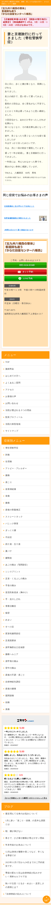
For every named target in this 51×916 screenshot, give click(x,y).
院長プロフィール (14, 417)
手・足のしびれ (13, 599)
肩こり (8, 482)
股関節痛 (9, 695)
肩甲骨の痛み (11, 661)
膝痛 (7, 503)
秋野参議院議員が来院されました (17, 218)
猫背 (7, 613)
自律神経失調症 (13, 682)
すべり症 (9, 627)
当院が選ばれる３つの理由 (18, 410)
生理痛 (8, 461)
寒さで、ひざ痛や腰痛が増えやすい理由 (24, 838)
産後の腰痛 (10, 689)
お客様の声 (10, 396)
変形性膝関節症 (13, 633)
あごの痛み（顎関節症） (17, 565)
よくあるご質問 (13, 383)
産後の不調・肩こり (15, 675)
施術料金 (9, 369)
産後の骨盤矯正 (13, 510)
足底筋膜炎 (10, 640)
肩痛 (7, 709)
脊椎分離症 (10, 606)
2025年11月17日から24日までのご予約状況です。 (25, 864)
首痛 (7, 496)
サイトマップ (11, 431)
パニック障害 (11, 523)
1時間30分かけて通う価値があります (19, 230)
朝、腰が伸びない (14, 831)
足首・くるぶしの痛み (16, 578)
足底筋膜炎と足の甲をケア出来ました (19, 206)
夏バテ (8, 551)
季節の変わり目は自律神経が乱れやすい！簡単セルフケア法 (23, 875)
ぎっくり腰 (10, 530)
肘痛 (7, 455)
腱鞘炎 (8, 558)
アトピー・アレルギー (16, 468)
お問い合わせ (11, 403)
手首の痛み (10, 585)
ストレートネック (14, 517)
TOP (7, 362)
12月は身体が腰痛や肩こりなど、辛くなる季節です (24, 854)
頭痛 (7, 702)
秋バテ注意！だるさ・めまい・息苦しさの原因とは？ (24, 885)
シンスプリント (13, 572)
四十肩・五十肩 (13, 544)
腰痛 (7, 475)
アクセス (9, 390)
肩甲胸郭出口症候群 (15, 647)
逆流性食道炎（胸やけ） (17, 592)
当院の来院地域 (13, 424)
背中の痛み (10, 668)
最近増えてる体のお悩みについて (21, 814)
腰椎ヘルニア (11, 654)
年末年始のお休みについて (18, 845)
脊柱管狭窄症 (11, 448)
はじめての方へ (13, 376)
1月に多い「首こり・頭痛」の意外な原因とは (25, 822)
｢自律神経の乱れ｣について (18, 894)
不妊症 (8, 537)
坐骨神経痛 (10, 489)
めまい (8, 620)
